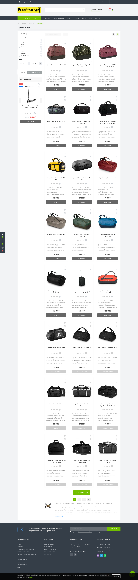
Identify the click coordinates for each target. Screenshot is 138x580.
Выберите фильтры (34, 73)
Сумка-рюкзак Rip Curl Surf (56, 121)
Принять (116, 576)
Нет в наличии (56, 371)
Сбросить (23, 73)
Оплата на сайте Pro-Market (85, 532)
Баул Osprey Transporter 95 (107, 178)
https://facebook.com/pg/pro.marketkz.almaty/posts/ (71, 554)
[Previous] (20, 100)
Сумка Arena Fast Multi (56, 404)
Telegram (101, 555)
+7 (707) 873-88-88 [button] (103, 544)
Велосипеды (47, 554)
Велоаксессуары (49, 544)
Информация (59, 18)
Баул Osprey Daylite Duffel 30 (82, 347)
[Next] (41, 100)
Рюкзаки (31, 23)
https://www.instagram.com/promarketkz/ (75, 554)
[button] (2, 249)
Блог (84, 18)
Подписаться (113, 528)
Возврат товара (22, 559)
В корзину (30, 121)
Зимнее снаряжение (50, 549)
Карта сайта (21, 562)
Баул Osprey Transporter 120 (56, 234)
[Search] (83, 10)
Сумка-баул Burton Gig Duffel (56, 65)
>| (89, 499)
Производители (22, 564)
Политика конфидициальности (27, 554)
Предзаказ (56, 428)
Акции (77, 18)
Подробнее (32, 577)
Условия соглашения (24, 552)
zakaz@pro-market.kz (103, 547)
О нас (90, 18)
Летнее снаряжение (50, 552)
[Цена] (23, 63)
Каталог (48, 18)
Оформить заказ (116, 11)
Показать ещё (82, 493)
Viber (98, 555)
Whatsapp (105, 555)
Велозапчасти (48, 546)
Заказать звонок (95, 11)
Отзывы (97, 18)
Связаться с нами (23, 557)
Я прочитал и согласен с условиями (88, 532)
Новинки (69, 18)
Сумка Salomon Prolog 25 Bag (56, 347)
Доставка (20, 546)
